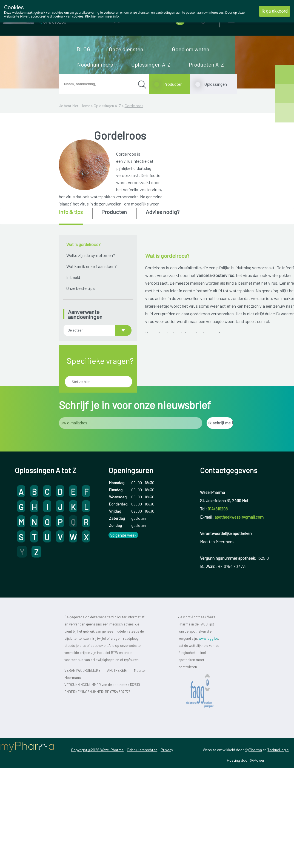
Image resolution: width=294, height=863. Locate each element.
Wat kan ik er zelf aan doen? (91, 266)
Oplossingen (215, 84)
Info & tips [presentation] (71, 211)
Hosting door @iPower (245, 787)
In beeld (73, 277)
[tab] (75, 216)
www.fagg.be (208, 665)
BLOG (83, 49)
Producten (172, 84)
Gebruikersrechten (142, 776)
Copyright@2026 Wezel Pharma (97, 776)
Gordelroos (134, 105)
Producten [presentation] (114, 211)
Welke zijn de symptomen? (90, 255)
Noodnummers (95, 64)
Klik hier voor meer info (102, 16)
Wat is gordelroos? (83, 244)
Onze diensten (126, 49)
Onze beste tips (80, 288)
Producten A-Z (206, 64)
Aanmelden (250, 19)
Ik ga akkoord (274, 11)
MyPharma (253, 776)
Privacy (167, 776)
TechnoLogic (278, 776)
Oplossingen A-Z (150, 64)
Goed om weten (190, 49)
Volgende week (123, 561)
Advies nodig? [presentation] (162, 211)
